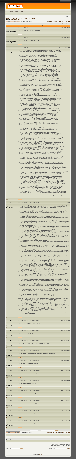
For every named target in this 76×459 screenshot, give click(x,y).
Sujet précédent (62, 23)
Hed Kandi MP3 (43, 452)
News (16, 435)
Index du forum (9, 435)
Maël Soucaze (41, 454)
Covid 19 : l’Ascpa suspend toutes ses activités (21, 18)
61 (66, 21)
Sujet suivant (68, 23)
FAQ (7, 11)
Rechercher (21, 11)
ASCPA (13, 435)
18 (63, 21)
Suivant (69, 21)
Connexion (16, 11)
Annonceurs (18, 19)
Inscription (11, 11)
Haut (7, 44)
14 (59, 21)
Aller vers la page (50, 21)
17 (62, 21)
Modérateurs (13, 19)
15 (60, 21)
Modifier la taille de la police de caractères (6, 1)
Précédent (54, 21)
